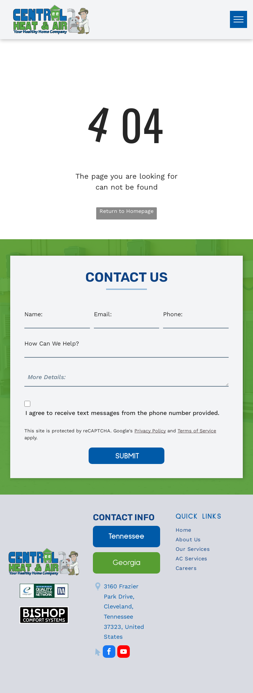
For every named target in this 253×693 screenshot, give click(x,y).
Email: (103, 314)
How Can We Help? (51, 343)
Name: (33, 314)
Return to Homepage (126, 211)
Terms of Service (197, 430)
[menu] (238, 19)
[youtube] (123, 652)
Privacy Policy (150, 430)
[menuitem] (209, 531)
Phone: (173, 314)
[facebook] (109, 652)
